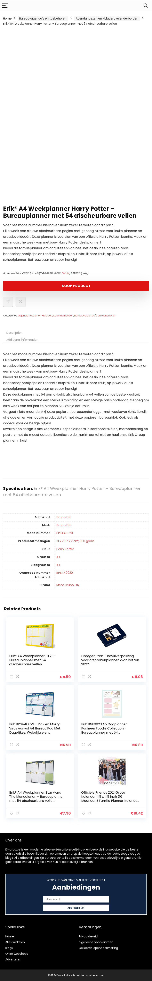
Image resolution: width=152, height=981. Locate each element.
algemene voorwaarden (96, 942)
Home (7, 18)
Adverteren (13, 959)
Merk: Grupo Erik (67, 585)
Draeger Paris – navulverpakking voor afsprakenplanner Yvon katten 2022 (110, 660)
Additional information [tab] (22, 340)
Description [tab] (14, 333)
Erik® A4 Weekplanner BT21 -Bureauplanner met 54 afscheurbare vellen (32, 660)
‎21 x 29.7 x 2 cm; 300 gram (75, 541)
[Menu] (5, 5)
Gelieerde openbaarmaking (98, 947)
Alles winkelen (15, 942)
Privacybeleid (88, 936)
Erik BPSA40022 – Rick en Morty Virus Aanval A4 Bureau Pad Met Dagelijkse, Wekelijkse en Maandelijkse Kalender (35, 730)
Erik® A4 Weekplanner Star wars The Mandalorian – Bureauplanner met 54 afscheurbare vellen (36, 796)
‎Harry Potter (65, 549)
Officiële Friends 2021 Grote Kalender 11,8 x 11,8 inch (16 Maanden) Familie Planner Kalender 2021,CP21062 (110, 798)
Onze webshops (16, 953)
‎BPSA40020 (64, 533)
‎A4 (58, 557)
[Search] (146, 5)
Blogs (9, 947)
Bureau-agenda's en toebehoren (42, 18)
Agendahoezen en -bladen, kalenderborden (107, 18)
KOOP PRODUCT (76, 285)
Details (65, 273)
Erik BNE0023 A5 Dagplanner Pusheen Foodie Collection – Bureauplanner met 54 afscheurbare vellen (104, 730)
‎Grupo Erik (63, 517)
